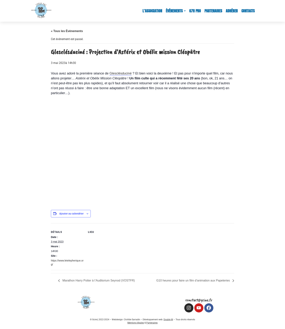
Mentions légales (135, 323)
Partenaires (152, 323)
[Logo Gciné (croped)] (41, 10)
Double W (168, 319)
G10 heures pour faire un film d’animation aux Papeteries (193, 280)
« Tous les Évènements (67, 31)
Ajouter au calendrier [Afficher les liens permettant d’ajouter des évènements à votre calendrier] (71, 213)
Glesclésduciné (120, 73)
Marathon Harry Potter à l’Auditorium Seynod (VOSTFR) (98, 280)
